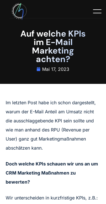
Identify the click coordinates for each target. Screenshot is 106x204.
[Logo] (20, 11)
